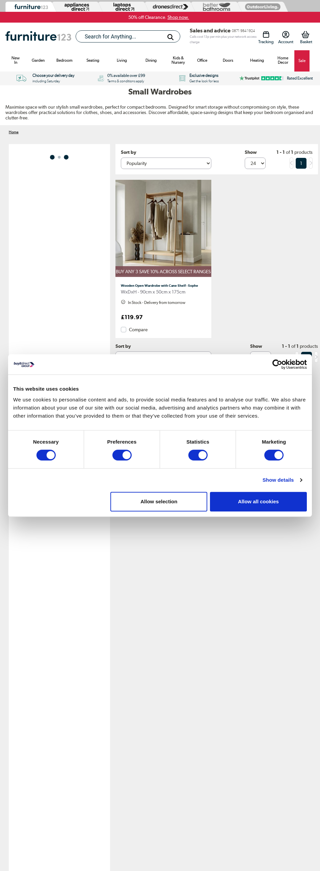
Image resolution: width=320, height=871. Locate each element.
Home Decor (282, 60)
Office (202, 60)
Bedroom (64, 60)
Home (14, 132)
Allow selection (158, 501)
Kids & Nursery (178, 60)
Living (122, 60)
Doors (228, 60)
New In (15, 60)
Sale (301, 60)
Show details (278, 480)
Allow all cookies (258, 501)
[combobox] (128, 36)
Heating (257, 60)
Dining (151, 60)
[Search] (170, 37)
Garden (38, 60)
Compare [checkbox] (138, 329)
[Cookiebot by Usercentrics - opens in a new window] (277, 364)
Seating (92, 60)
